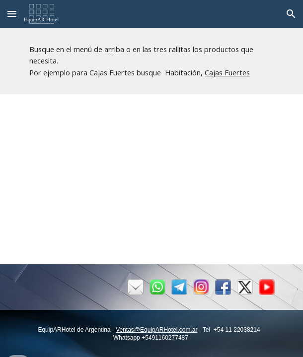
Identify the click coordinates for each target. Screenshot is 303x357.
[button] (12, 13)
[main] (151, 61)
